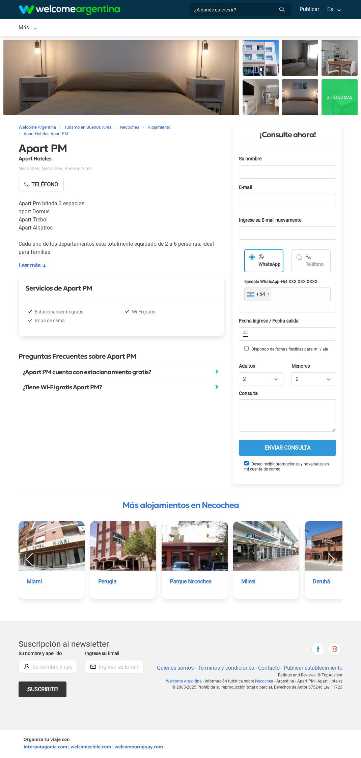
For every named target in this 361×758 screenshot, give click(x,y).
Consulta (248, 393)
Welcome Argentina (185, 681)
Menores (301, 366)
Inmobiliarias (232, 27)
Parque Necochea (191, 581)
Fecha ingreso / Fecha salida (270, 321)
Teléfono (315, 264)
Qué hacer (196, 27)
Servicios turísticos (113, 27)
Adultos (247, 366)
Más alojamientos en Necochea (180, 505)
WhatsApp (269, 264)
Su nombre (250, 159)
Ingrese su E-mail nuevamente (272, 220)
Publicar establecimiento (312, 668)
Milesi (248, 581)
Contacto (268, 668)
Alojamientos (67, 27)
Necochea (31, 27)
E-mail (246, 187)
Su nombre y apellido (41, 654)
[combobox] (258, 294)
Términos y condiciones (224, 668)
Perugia (107, 581)
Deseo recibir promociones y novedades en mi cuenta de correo (286, 466)
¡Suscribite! (42, 689)
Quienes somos (173, 668)
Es (330, 9)
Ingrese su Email (103, 654)
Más (261, 27)
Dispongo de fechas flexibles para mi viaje (285, 349)
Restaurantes (160, 27)
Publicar (309, 9)
